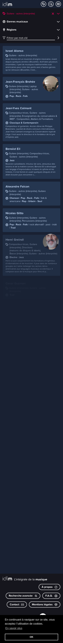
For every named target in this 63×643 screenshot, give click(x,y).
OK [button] (31, 637)
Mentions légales (44, 604)
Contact (17, 604)
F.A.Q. (51, 596)
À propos (49, 587)
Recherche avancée (23, 596)
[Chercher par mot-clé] (51, 4)
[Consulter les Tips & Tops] (58, 4)
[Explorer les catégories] (43, 4)
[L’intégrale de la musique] (7, 4)
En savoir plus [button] (13, 628)
